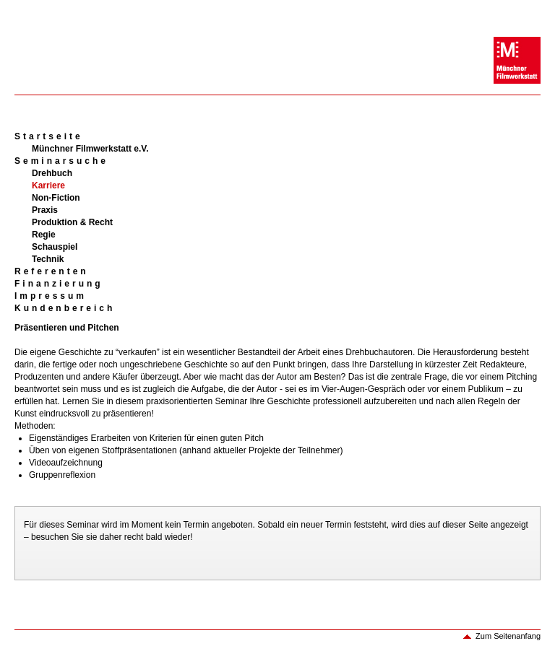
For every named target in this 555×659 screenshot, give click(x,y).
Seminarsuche (61, 161)
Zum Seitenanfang (508, 636)
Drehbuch (52, 173)
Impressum (50, 296)
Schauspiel (54, 247)
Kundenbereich (64, 308)
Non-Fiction (56, 198)
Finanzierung (58, 284)
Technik (48, 259)
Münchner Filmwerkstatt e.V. (90, 149)
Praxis (45, 210)
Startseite (48, 136)
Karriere (48, 185)
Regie (44, 235)
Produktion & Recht (72, 222)
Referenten (51, 271)
